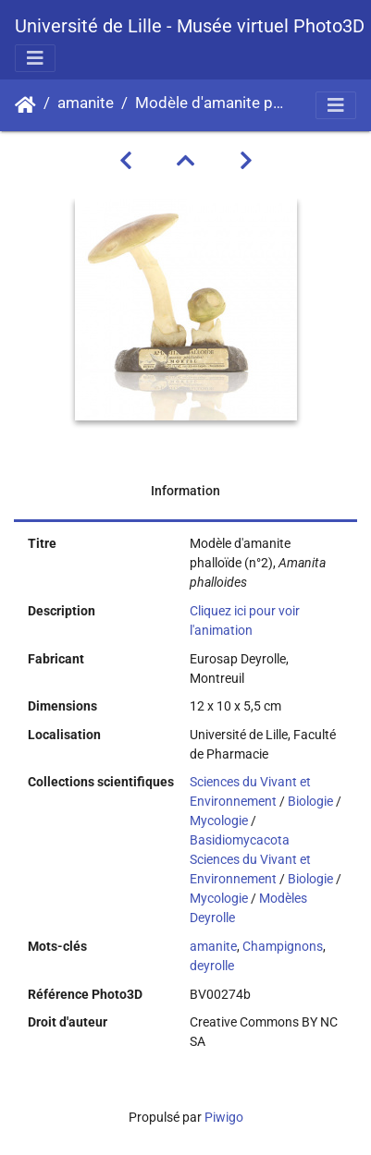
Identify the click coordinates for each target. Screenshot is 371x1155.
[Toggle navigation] (35, 58)
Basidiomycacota (240, 840)
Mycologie (219, 820)
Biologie (310, 801)
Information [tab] (185, 490)
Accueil (25, 105)
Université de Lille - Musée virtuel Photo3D (190, 26)
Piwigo (223, 1117)
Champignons (282, 946)
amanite (85, 103)
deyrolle (212, 965)
